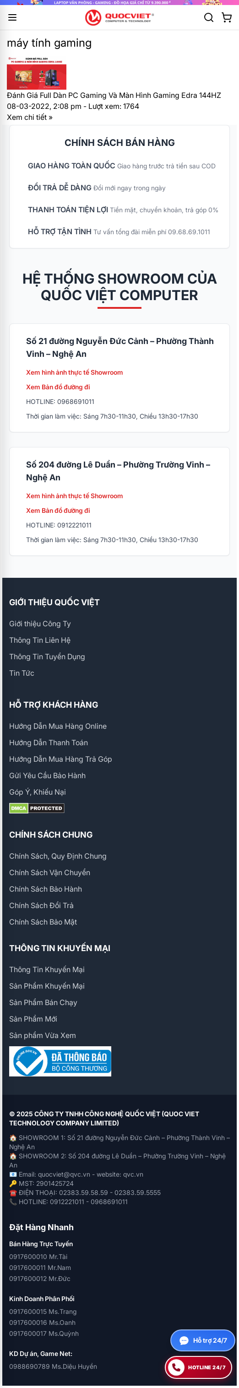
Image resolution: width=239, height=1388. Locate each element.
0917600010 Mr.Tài (38, 1256)
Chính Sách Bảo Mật (43, 921)
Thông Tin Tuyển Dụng (47, 656)
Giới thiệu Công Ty (40, 623)
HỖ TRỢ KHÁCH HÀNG (53, 705)
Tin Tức (21, 673)
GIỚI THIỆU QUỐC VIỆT (54, 602)
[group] (119, 2)
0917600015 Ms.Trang (42, 1311)
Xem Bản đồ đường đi (58, 387)
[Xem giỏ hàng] (226, 17)
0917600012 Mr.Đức (40, 1278)
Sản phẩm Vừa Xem (42, 1035)
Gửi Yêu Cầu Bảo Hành (47, 775)
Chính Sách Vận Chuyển (49, 872)
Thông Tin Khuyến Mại (47, 969)
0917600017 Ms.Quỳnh (44, 1333)
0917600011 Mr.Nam (40, 1267)
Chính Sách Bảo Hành (45, 888)
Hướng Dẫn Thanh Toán (48, 742)
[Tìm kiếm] (208, 17)
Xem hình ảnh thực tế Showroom (74, 372)
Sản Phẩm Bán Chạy (43, 1002)
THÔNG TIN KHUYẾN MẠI (59, 948)
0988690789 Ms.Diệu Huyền (53, 1366)
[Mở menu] (12, 17)
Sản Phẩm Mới (33, 1018)
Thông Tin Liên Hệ (40, 640)
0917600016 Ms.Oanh (42, 1322)
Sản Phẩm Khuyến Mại (47, 985)
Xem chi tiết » (30, 117)
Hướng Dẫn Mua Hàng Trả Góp (60, 759)
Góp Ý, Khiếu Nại (37, 791)
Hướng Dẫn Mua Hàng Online (58, 726)
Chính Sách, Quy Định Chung (58, 856)
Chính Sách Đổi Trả (41, 905)
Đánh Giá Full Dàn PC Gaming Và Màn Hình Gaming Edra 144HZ (114, 95)
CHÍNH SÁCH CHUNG (50, 834)
